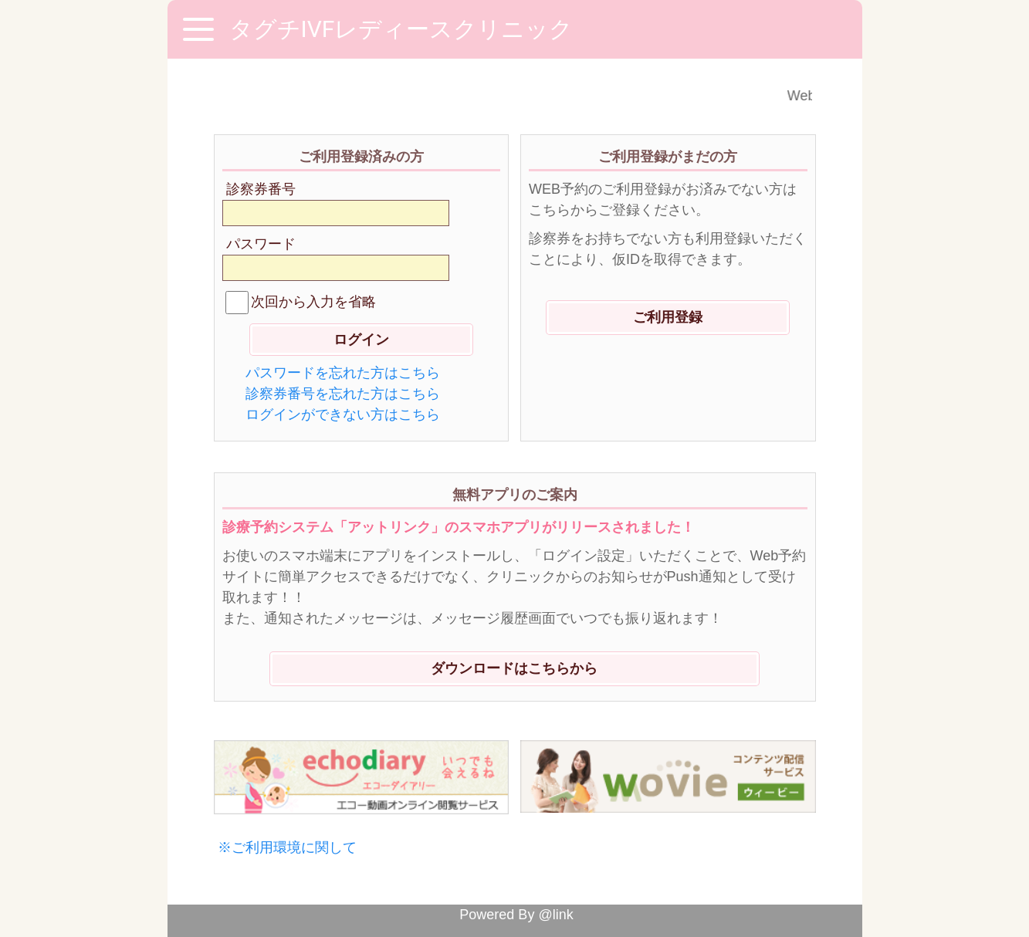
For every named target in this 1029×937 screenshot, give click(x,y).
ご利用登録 (667, 317)
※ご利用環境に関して (287, 847)
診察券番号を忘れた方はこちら (342, 393)
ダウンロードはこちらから (514, 668)
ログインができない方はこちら (342, 414)
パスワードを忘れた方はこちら (342, 373)
